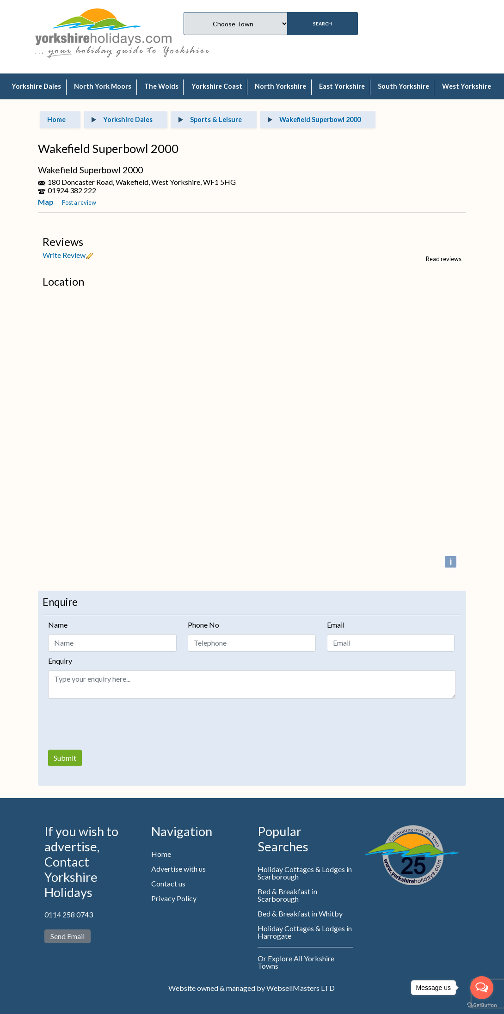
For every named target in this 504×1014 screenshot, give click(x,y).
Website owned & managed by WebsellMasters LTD (251, 987)
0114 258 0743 (68, 914)
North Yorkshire (280, 86)
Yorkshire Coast (216, 86)
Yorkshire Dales (36, 86)
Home (161, 853)
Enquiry (60, 660)
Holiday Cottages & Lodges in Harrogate (305, 932)
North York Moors (102, 86)
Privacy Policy (174, 898)
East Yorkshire (342, 86)
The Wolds (161, 86)
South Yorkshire (403, 86)
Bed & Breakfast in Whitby (300, 913)
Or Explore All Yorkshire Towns (296, 962)
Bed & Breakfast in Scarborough (287, 895)
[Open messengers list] (481, 987)
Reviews (63, 241)
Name (58, 624)
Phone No (203, 624)
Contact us (168, 883)
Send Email (67, 936)
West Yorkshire (466, 86)
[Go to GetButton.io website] (482, 1005)
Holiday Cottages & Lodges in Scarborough (305, 873)
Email (335, 624)
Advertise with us (178, 868)
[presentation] (118, 724)
